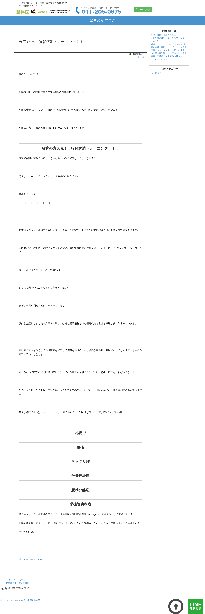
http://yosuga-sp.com (30, 559)
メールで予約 (143, 9)
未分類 (140, 57)
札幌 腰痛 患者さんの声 (163, 35)
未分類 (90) (156, 73)
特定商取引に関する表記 (17, 583)
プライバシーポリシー (16, 580)
